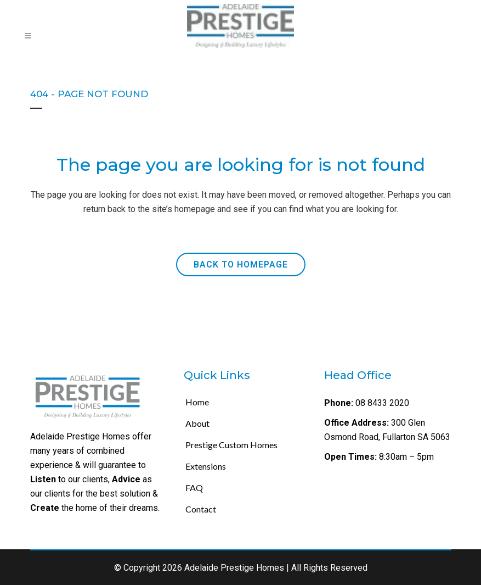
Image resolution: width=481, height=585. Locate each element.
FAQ (194, 487)
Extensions (205, 466)
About (197, 423)
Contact (200, 509)
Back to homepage (241, 264)
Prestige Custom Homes (231, 444)
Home (197, 402)
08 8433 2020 (381, 403)
